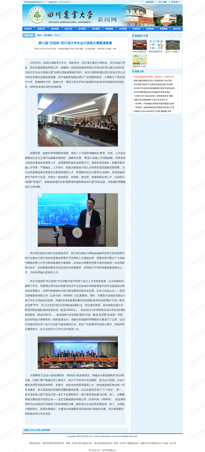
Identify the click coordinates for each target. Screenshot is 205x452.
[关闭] (37, 430)
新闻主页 (41, 29)
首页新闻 (96, 29)
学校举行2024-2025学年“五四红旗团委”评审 (152, 111)
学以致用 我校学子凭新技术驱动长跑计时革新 (153, 84)
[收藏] (26, 430)
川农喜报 (123, 29)
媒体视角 (55, 29)
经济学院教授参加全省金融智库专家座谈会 (152, 92)
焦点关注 (68, 29)
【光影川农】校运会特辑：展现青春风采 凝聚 (153, 96)
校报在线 (150, 29)
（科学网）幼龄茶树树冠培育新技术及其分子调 (154, 107)
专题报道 (163, 29)
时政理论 (136, 29)
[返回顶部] (45, 430)
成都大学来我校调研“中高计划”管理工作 (151, 100)
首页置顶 (82, 29)
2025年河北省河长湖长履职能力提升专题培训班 (154, 88)
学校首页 (28, 29)
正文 (57, 35)
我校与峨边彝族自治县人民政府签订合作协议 (153, 80)
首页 (39, 35)
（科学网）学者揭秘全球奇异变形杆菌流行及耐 (154, 103)
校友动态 (177, 29)
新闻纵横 (109, 29)
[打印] (32, 430)
